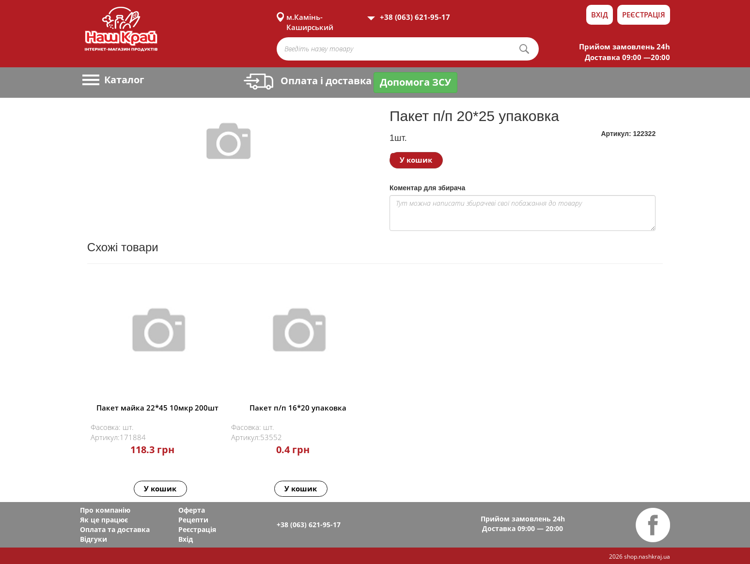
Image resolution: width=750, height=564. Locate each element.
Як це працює (104, 519)
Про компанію (105, 510)
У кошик (416, 160)
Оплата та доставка (115, 529)
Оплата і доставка (308, 80)
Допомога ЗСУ (415, 82)
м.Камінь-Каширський (309, 17)
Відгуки (93, 539)
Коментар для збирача (427, 188)
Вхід (599, 14)
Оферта (191, 510)
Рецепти (193, 519)
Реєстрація (643, 14)
